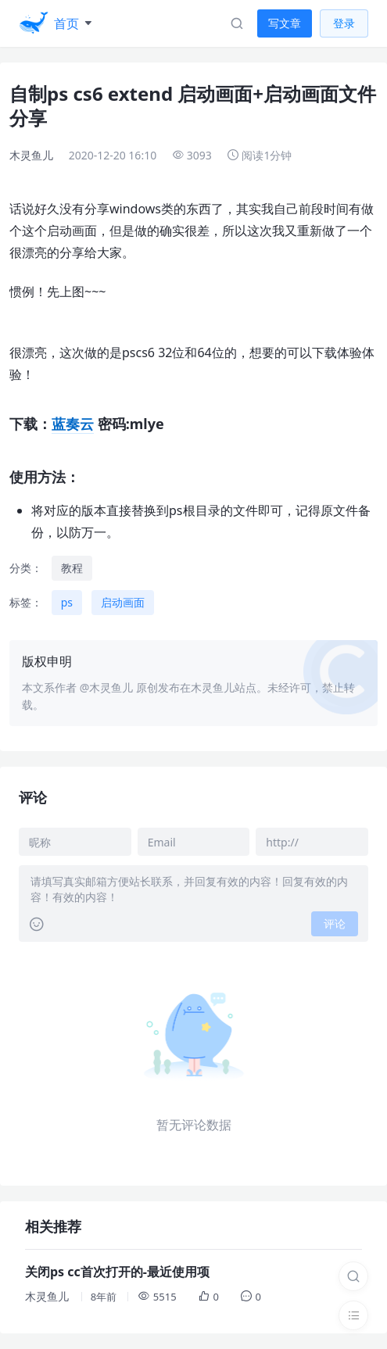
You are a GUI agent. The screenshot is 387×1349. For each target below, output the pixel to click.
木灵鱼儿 (31, 155)
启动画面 (123, 602)
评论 (335, 923)
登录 (344, 23)
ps (67, 602)
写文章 (284, 23)
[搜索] (353, 1276)
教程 (72, 567)
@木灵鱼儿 (107, 687)
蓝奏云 (73, 423)
